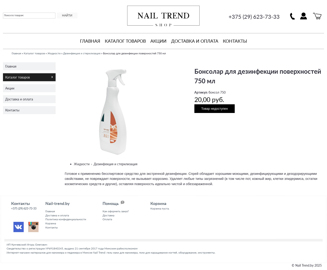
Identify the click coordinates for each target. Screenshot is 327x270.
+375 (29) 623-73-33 (254, 16)
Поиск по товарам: (14, 15)
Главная (90, 41)
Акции (158, 41)
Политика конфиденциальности (65, 219)
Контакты (235, 41)
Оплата (107, 219)
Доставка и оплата (194, 41)
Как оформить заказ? (116, 211)
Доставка (108, 215)
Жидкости (54, 53)
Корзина (50, 223)
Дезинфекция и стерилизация (81, 53)
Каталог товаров (125, 41)
